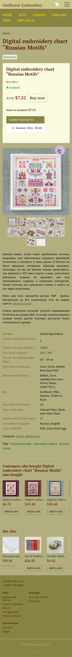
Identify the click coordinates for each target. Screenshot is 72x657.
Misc (7, 20)
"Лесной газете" (22, 303)
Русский (7, 627)
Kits (22, 15)
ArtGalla (25, 20)
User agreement (11, 611)
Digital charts (33, 436)
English (6, 631)
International (10, 623)
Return (6, 607)
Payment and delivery (9, 598)
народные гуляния (45, 443)
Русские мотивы (20, 443)
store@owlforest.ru (13, 581)
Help (5, 592)
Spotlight (34, 592)
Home (7, 15)
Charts (39, 15)
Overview (9, 57)
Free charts (35, 601)
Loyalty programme (13, 604)
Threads (59, 15)
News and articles (12, 615)
